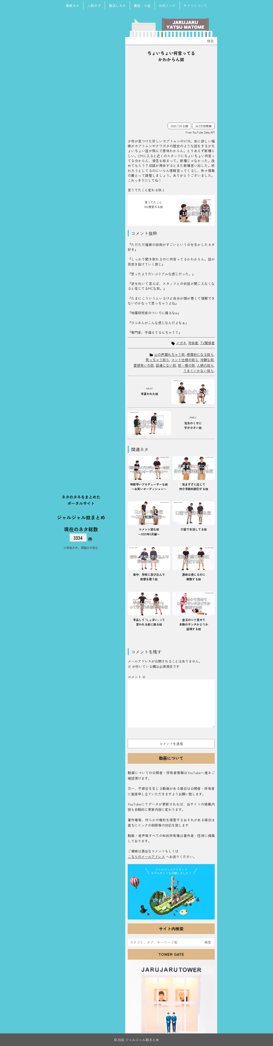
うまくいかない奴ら (198, 370)
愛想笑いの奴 (143, 365)
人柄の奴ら (205, 365)
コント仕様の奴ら (184, 359)
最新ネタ (72, 5)
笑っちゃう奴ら (157, 359)
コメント (137, 676)
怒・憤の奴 (186, 365)
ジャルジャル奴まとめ (81, 517)
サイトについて (195, 5)
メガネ (181, 343)
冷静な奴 (207, 359)
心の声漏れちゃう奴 (169, 354)
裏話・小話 (142, 5)
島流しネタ (117, 5)
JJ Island (171, 897)
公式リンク (167, 5)
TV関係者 (207, 343)
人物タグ (94, 5)
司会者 (193, 343)
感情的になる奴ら (200, 354)
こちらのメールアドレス (146, 856)
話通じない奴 (166, 365)
